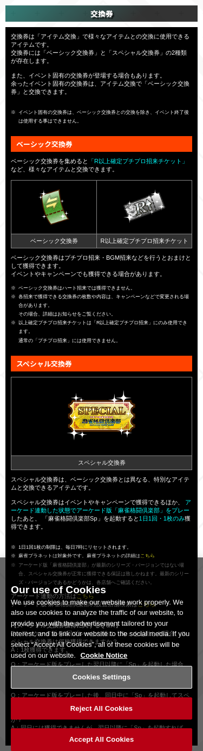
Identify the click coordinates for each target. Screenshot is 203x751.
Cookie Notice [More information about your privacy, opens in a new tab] (104, 657)
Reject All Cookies (101, 711)
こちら (147, 556)
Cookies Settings (102, 679)
